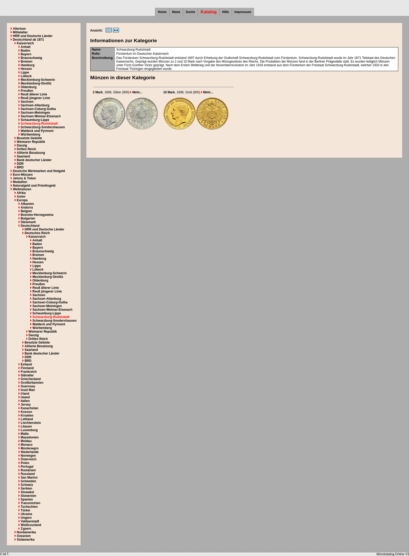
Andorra (27, 207)
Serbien (26, 488)
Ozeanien (24, 536)
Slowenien (28, 496)
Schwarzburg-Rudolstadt (39, 123)
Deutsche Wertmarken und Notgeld (39, 171)
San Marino (29, 477)
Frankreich (29, 372)
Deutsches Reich (37, 233)
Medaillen (20, 182)
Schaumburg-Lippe (35, 120)
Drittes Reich (26, 149)
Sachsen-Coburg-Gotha (38, 109)
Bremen (26, 61)
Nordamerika (26, 532)
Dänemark (28, 222)
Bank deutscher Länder (34, 160)
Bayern (26, 54)
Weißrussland (31, 525)
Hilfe (225, 12)
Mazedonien (30, 437)
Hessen (26, 69)
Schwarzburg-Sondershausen (43, 127)
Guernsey (28, 386)
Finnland (27, 368)
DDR (20, 164)
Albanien (27, 204)
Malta (25, 434)
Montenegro (30, 448)
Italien (25, 401)
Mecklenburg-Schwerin (38, 80)
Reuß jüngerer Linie (35, 98)
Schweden (28, 481)
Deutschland (30, 226)
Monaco (26, 445)
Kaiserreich (25, 43)
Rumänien (28, 470)
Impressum (242, 12)
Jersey (26, 404)
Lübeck (26, 76)
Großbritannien (32, 382)
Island (25, 397)
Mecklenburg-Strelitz (36, 83)
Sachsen (27, 101)
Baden (25, 50)
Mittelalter (20, 32)
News (176, 12)
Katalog (209, 11)
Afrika (21, 193)
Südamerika (25, 539)
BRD (20, 167)
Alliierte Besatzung (31, 153)
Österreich (28, 459)
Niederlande (30, 452)
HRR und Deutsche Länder (32, 36)
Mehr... (136, 92)
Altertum (19, 28)
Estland (26, 364)
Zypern (26, 528)
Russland (28, 474)
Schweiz (27, 485)
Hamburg (27, 65)
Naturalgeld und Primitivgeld (34, 185)
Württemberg (30, 134)
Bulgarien (28, 218)
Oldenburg (29, 87)
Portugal (27, 466)
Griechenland (31, 379)
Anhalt (25, 47)
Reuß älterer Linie (34, 94)
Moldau (26, 441)
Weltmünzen (22, 189)
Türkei (25, 510)
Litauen (26, 426)
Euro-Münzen (23, 174)
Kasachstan (29, 408)
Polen (25, 463)
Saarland (23, 156)
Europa (22, 200)
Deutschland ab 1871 (28, 39)
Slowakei (27, 492)
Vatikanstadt (30, 521)
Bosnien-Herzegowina (37, 215)
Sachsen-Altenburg (35, 105)
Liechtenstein (31, 423)
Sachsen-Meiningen (35, 112)
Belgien (26, 211)
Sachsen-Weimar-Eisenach (41, 116)
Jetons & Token (24, 178)
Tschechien (29, 507)
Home (162, 12)
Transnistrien (30, 503)
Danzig (22, 145)
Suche (190, 12)
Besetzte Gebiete (29, 138)
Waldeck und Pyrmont (37, 131)
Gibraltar (27, 375)
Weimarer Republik (31, 142)
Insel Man (28, 390)
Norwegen (28, 455)
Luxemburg (29, 430)
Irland (25, 393)
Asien (21, 196)
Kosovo (26, 412)
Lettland (27, 419)
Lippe (25, 72)
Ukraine (26, 514)
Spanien (27, 499)
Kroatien (27, 415)
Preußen (27, 91)
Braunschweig (31, 58)
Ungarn (26, 518)
